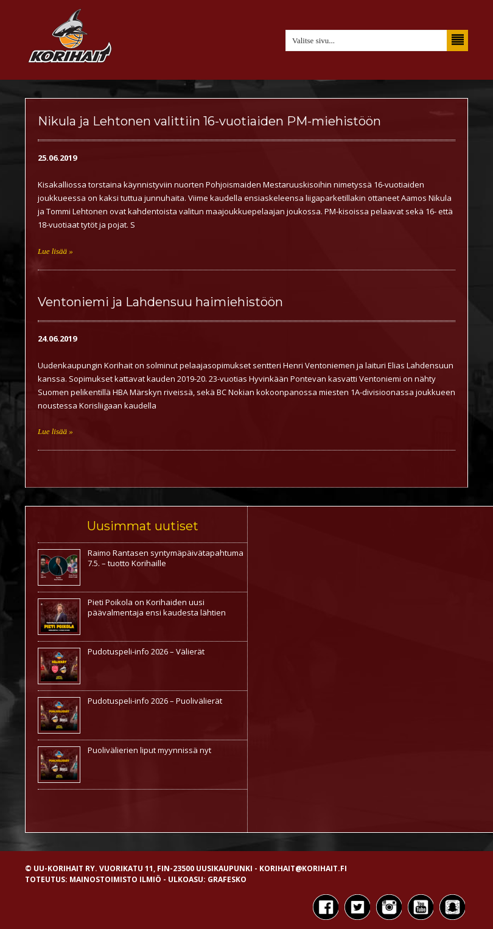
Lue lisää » (55, 251)
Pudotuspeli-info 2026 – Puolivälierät (155, 700)
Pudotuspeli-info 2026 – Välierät (146, 651)
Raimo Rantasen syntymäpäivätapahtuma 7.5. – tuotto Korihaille (165, 558)
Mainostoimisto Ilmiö (115, 879)
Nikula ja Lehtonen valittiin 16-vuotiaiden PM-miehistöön (209, 121)
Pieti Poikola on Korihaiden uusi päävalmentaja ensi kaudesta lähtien (157, 607)
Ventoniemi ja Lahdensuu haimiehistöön (160, 302)
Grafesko (227, 879)
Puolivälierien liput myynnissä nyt (149, 750)
